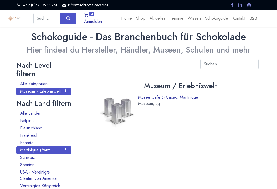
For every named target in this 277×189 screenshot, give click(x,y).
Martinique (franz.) (44, 150)
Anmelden (93, 21)
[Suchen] (68, 18)
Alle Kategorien (44, 84)
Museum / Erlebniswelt (44, 91)
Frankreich (44, 135)
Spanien (44, 165)
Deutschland (44, 128)
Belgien (44, 121)
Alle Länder (44, 113)
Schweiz (44, 157)
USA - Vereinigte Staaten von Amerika (44, 175)
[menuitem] (126, 18)
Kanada (44, 143)
